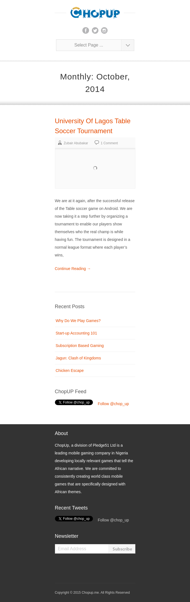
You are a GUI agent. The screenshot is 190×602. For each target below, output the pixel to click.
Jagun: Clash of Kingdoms (78, 358)
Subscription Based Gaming (80, 345)
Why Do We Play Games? (78, 320)
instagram (104, 30)
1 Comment (109, 143)
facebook (85, 30)
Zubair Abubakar (76, 143)
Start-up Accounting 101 (76, 333)
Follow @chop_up (113, 404)
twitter (95, 30)
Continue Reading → (73, 268)
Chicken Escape (70, 370)
